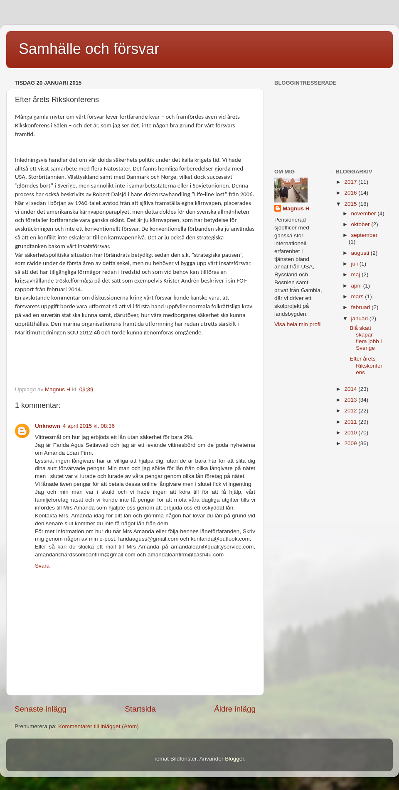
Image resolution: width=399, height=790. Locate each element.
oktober (361, 224)
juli (355, 264)
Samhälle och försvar (89, 48)
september (364, 235)
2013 (351, 400)
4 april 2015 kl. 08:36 (89, 426)
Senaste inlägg (40, 709)
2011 (351, 422)
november (364, 213)
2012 (351, 410)
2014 (351, 389)
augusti (361, 253)
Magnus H (296, 208)
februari (361, 307)
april (357, 286)
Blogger (234, 759)
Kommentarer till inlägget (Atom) (98, 726)
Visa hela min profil (298, 324)
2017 (351, 182)
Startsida (140, 709)
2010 (351, 432)
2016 (351, 193)
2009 (351, 443)
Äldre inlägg (235, 709)
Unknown (47, 426)
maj (356, 274)
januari (360, 318)
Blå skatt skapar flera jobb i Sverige (366, 338)
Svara (42, 566)
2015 (351, 204)
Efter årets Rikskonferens (366, 365)
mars (358, 296)
